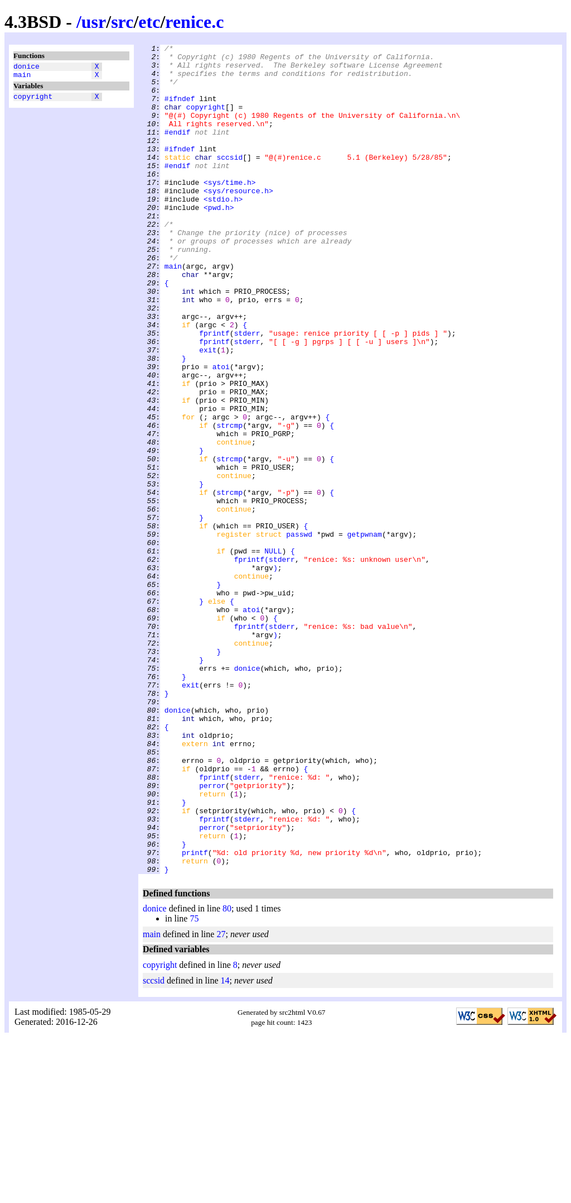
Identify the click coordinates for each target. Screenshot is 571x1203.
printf (195, 1015)
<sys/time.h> (230, 211)
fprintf (214, 391)
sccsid (229, 180)
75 (194, 1084)
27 (220, 1100)
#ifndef (179, 110)
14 (225, 1146)
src (122, 22)
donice (26, 68)
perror (212, 934)
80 (226, 1074)
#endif (177, 150)
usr (93, 22)
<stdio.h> (223, 231)
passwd (299, 633)
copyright (32, 101)
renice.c (194, 22)
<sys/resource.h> (238, 221)
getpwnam (364, 633)
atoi (221, 432)
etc (149, 22)
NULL (273, 653)
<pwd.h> (219, 241)
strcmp (229, 502)
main (22, 78)
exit (207, 412)
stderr (247, 391)
